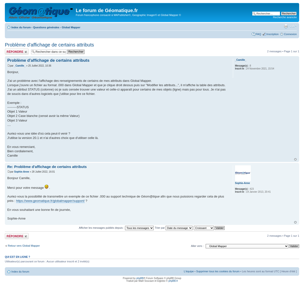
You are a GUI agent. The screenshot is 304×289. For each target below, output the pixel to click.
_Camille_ (19, 65)
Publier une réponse (17, 52)
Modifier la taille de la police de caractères (293, 26)
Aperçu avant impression (285, 26)
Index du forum (21, 27)
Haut (295, 159)
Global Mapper (71, 27)
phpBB (140, 278)
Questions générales (46, 27)
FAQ (258, 34)
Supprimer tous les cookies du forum (218, 271)
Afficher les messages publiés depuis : (116, 227)
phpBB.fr (173, 281)
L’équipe (189, 271)
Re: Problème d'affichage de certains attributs (47, 167)
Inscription (272, 34)
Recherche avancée (285, 17)
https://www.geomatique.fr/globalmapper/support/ (50, 201)
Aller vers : (197, 245)
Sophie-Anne (21, 171)
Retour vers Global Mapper (24, 245)
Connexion (290, 34)
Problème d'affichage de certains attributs (49, 44)
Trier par (174, 227)
